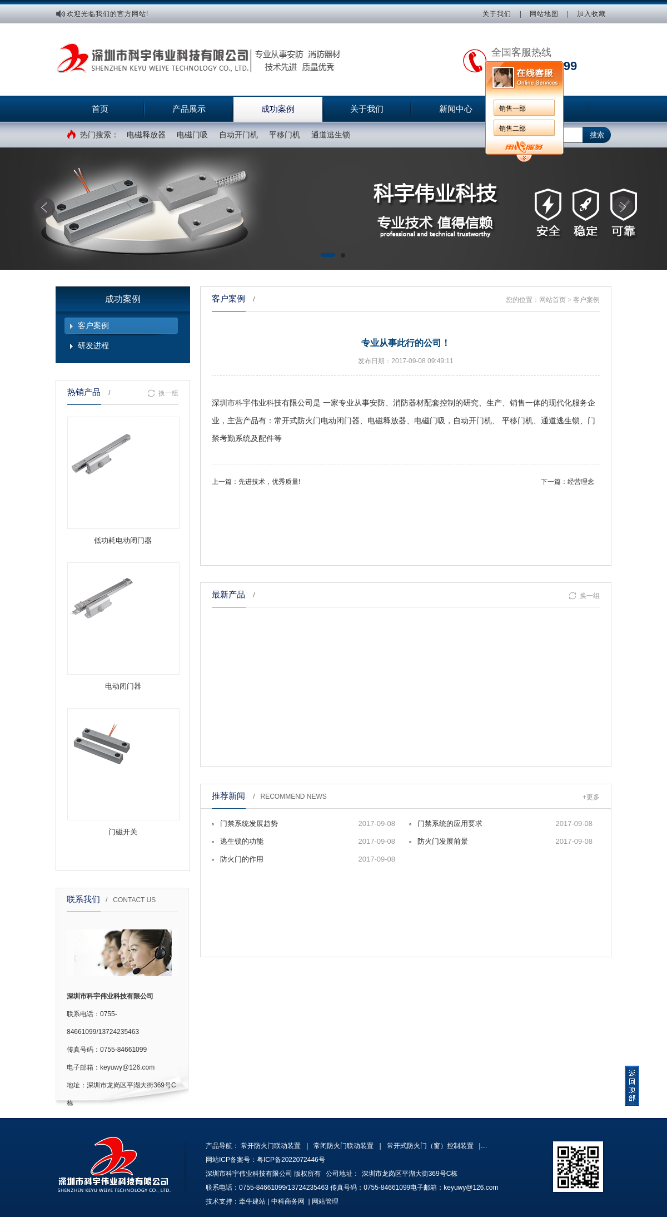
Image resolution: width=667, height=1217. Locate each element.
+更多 (591, 797)
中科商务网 (288, 1201)
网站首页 (552, 300)
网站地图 (544, 14)
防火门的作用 (241, 859)
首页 (100, 108)
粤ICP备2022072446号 (291, 1160)
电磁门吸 (192, 134)
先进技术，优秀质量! (269, 482)
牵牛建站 (252, 1201)
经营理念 (581, 482)
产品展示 (189, 108)
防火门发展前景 (442, 841)
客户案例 (93, 325)
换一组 (162, 393)
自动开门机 (238, 134)
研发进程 (93, 345)
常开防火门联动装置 (271, 1146)
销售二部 (512, 128)
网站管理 (325, 1201)
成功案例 (278, 108)
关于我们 (496, 14)
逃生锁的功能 (241, 841)
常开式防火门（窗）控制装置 (430, 1146)
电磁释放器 (146, 134)
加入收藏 (591, 14)
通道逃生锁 (330, 134)
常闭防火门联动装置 (343, 1146)
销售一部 (512, 108)
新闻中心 (455, 108)
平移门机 (284, 134)
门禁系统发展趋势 (249, 823)
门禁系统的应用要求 (449, 823)
